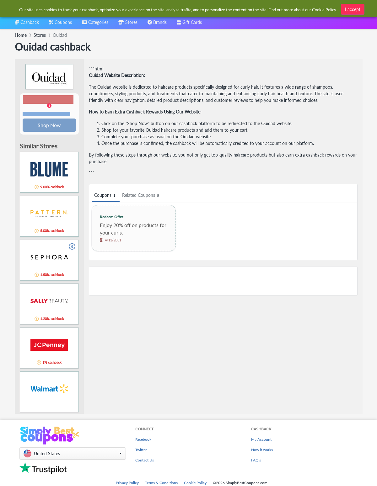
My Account (261, 440)
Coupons (105, 195)
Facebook (143, 440)
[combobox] (178, 9)
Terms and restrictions (46, 114)
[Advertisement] (223, 281)
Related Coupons (141, 195)
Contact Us (144, 460)
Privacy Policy (127, 483)
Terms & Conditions (161, 483)
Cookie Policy (195, 483)
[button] (49, 106)
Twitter (141, 450)
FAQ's (256, 460)
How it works (262, 450)
